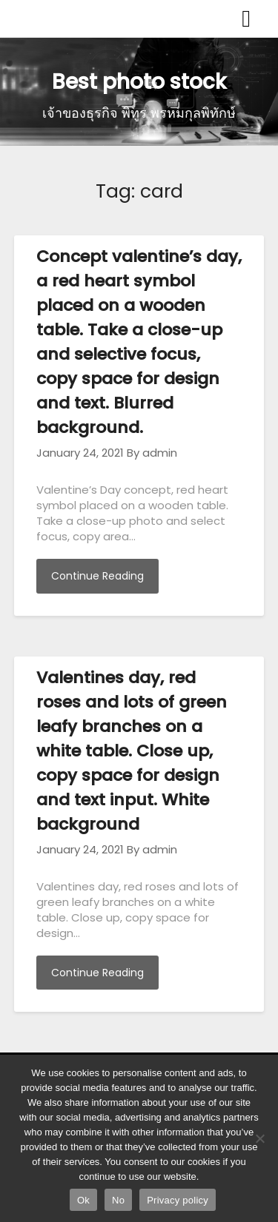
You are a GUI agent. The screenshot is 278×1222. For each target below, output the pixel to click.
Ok (83, 1200)
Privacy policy (177, 1200)
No (118, 1200)
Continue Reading (97, 575)
